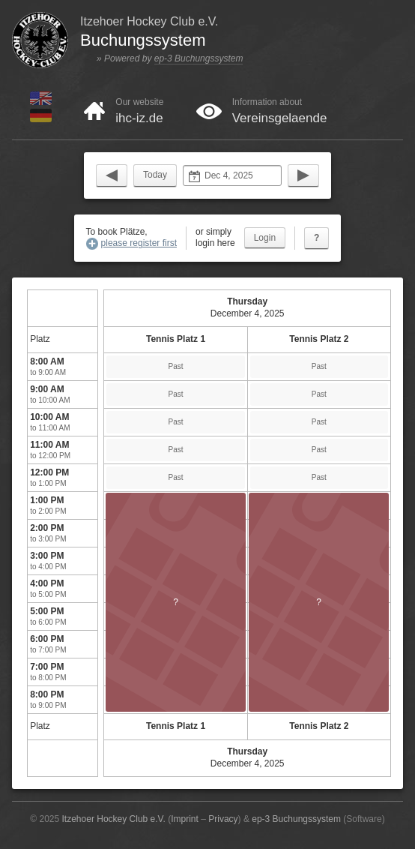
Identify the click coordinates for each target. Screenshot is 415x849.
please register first (139, 243)
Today (155, 175)
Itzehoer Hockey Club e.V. (114, 819)
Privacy (222, 819)
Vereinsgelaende (279, 118)
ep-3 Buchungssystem (198, 58)
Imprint (185, 819)
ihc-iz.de (139, 118)
